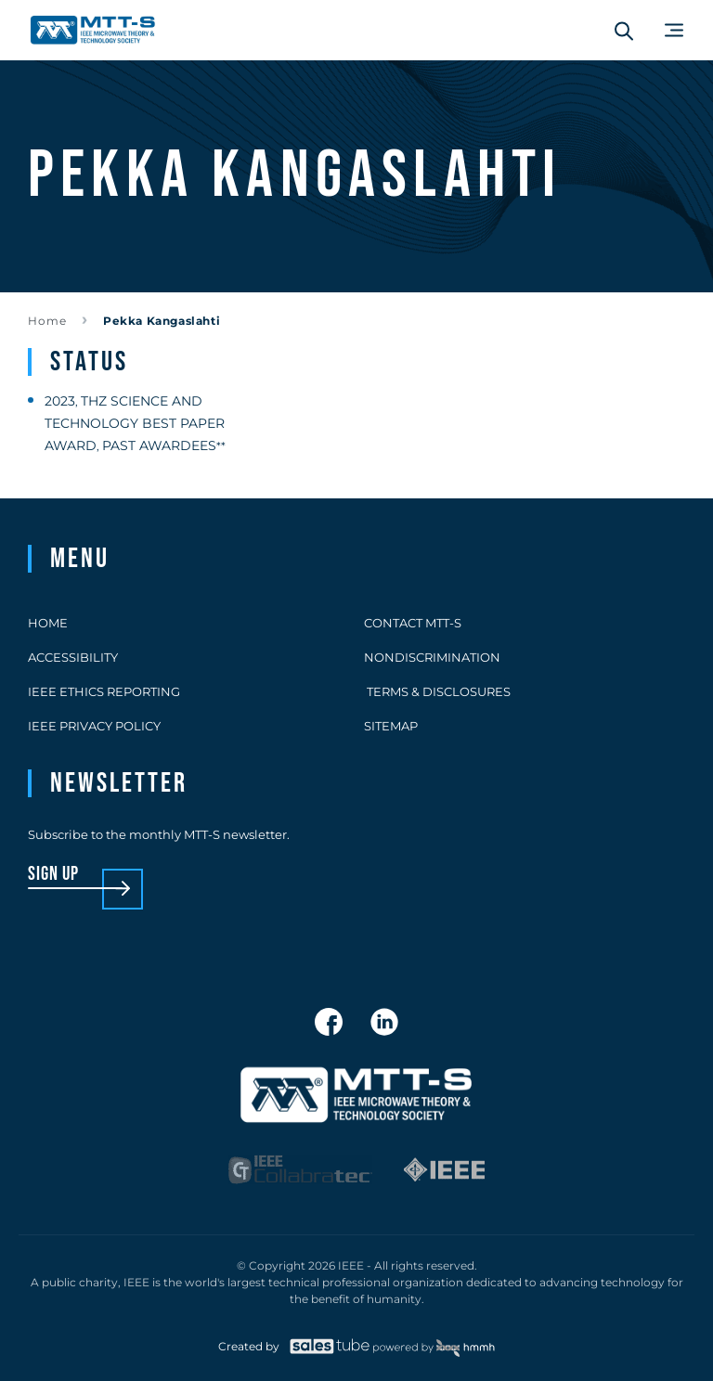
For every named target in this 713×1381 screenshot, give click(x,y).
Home (47, 321)
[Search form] (624, 30)
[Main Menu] (674, 30)
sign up (53, 874)
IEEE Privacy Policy (94, 725)
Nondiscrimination (432, 657)
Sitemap (391, 725)
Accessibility (73, 657)
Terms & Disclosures (437, 691)
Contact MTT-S (412, 622)
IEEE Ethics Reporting (104, 691)
